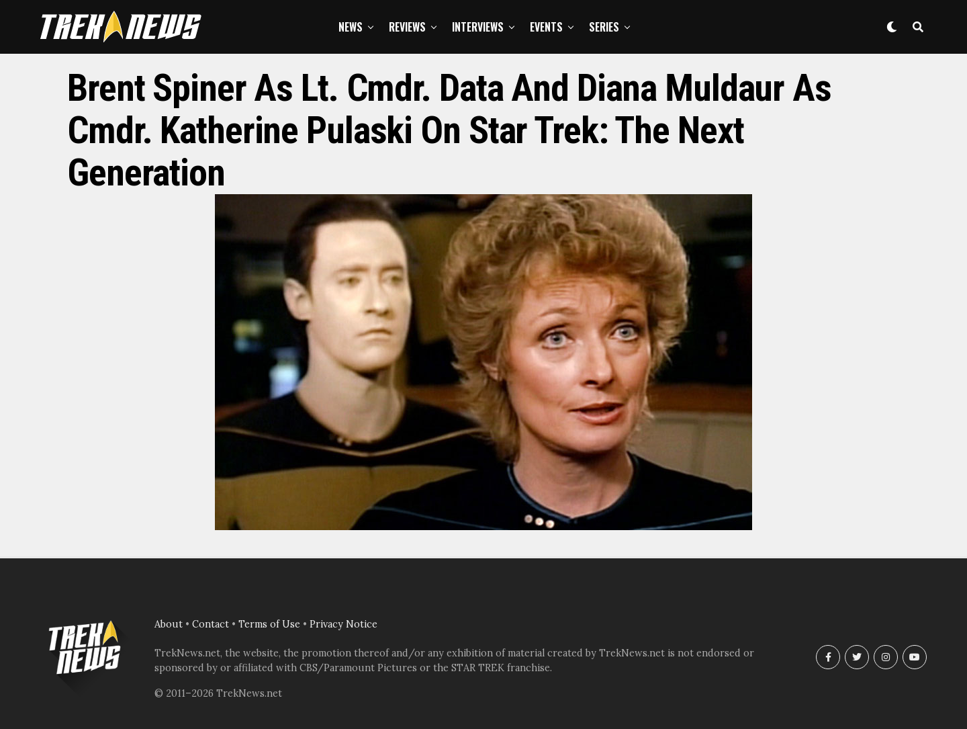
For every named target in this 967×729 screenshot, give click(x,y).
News (350, 27)
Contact (210, 624)
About (168, 624)
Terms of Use (269, 624)
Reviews (407, 27)
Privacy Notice (343, 624)
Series (604, 27)
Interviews (478, 27)
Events (546, 27)
